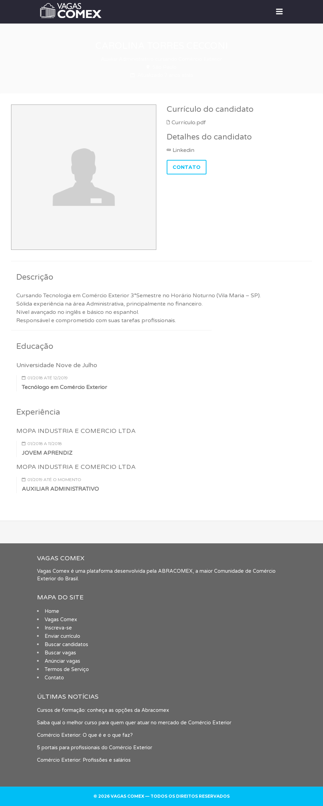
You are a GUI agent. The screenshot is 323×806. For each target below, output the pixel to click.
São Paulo (165, 67)
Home (52, 611)
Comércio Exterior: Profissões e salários (84, 760)
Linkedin (183, 150)
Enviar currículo (62, 636)
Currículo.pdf (189, 122)
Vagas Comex (61, 620)
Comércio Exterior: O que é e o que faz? (85, 735)
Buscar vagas (60, 653)
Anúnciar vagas (62, 661)
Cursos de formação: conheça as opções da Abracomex (103, 710)
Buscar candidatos (66, 644)
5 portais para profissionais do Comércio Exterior (94, 748)
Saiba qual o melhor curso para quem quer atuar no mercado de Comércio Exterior (134, 723)
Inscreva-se (58, 628)
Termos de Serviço (67, 669)
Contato (54, 678)
